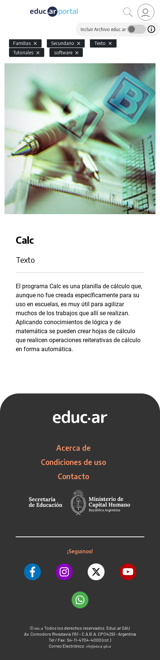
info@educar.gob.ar (99, 646)
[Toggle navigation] (7, 4)
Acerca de (73, 447)
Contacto (73, 476)
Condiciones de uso (73, 461)
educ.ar (38, 628)
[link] (146, 12)
